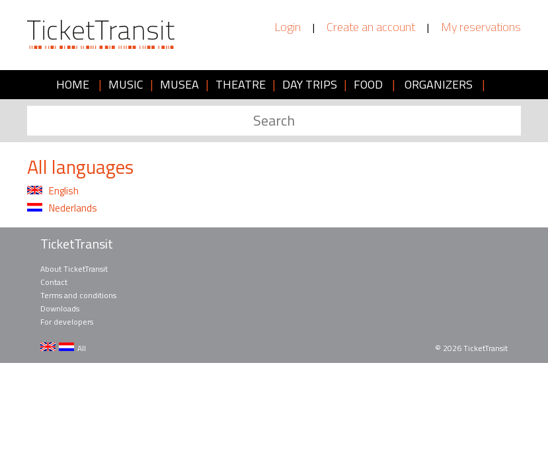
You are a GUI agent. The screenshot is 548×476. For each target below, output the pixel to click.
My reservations (481, 27)
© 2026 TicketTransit (471, 348)
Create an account (371, 27)
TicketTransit (76, 244)
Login (287, 27)
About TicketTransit (74, 268)
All (81, 348)
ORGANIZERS (439, 84)
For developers (66, 321)
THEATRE (240, 84)
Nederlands (62, 208)
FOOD (368, 84)
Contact (53, 282)
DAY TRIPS (309, 84)
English (53, 191)
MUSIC (125, 84)
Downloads (59, 308)
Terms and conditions (78, 295)
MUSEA (179, 84)
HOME (72, 84)
